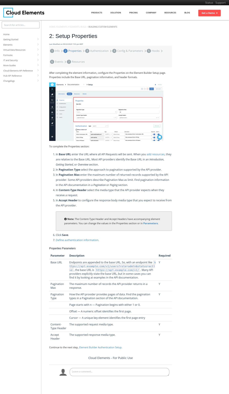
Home (6, 34)
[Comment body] (119, 372)
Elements (7, 44)
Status (209, 2)
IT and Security (10, 60)
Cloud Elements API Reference (18, 70)
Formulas (8, 55)
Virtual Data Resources (14, 49)
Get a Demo (209, 13)
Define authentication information (77, 240)
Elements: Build (78, 26)
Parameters (150, 223)
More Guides (9, 65)
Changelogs (9, 80)
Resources (170, 12)
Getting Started (10, 39)
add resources (156, 154)
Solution (115, 12)
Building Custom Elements (102, 26)
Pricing (133, 12)
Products (96, 12)
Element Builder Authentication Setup (100, 347)
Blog (187, 12)
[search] (21, 24)
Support (220, 2)
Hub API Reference (12, 75)
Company (151, 12)
